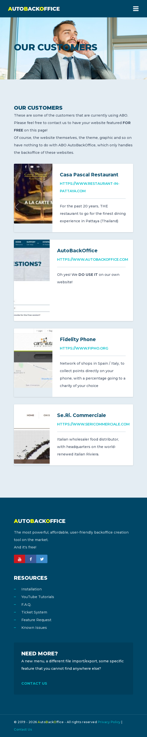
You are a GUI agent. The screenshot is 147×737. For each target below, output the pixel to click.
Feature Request (36, 620)
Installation (31, 589)
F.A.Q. (26, 604)
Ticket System (34, 612)
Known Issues (34, 627)
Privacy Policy (109, 722)
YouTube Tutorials (37, 597)
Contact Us (23, 729)
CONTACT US (34, 683)
